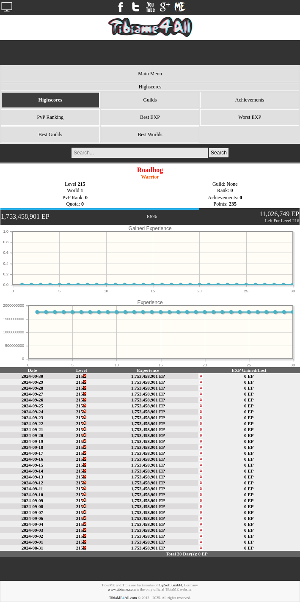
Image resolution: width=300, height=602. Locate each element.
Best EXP (150, 117)
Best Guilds (50, 134)
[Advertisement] (150, 52)
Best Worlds (150, 134)
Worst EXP (249, 117)
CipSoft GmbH (170, 585)
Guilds (150, 100)
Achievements (249, 100)
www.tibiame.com (122, 589)
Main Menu (150, 74)
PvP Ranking (50, 117)
